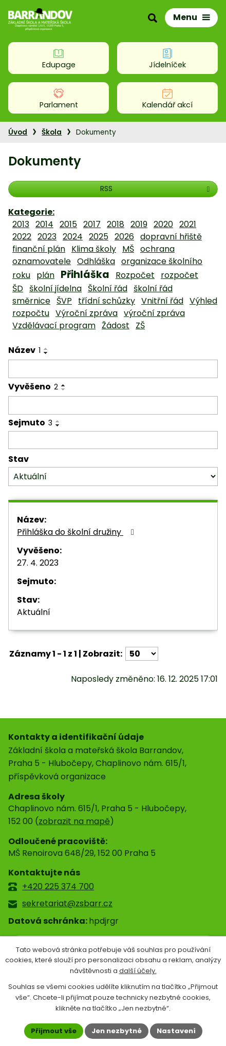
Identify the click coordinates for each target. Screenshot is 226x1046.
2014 (44, 224)
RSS (156, 188)
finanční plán (38, 249)
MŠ (128, 249)
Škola (52, 132)
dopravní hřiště (171, 236)
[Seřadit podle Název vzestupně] (46, 349)
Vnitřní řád (162, 301)
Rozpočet (135, 275)
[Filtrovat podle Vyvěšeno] (113, 405)
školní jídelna (55, 288)
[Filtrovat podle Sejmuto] (113, 440)
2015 (68, 224)
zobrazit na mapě (74, 821)
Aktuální (33, 612)
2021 (187, 224)
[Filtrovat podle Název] (113, 369)
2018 (115, 224)
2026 (124, 236)
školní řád (153, 288)
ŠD (17, 288)
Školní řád (107, 288)
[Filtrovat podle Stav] (113, 476)
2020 (163, 224)
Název (24, 350)
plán (45, 275)
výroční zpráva (154, 313)
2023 (46, 236)
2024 (73, 236)
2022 (21, 236)
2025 (98, 236)
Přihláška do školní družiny (77, 532)
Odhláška (96, 261)
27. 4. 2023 (38, 563)
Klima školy (93, 249)
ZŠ (140, 325)
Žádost (115, 325)
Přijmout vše (54, 1031)
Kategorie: (31, 212)
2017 (92, 224)
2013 (20, 224)
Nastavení (176, 1031)
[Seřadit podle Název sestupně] (46, 353)
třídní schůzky (106, 301)
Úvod (17, 132)
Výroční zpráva (86, 313)
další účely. (138, 971)
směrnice (31, 301)
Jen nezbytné (116, 1031)
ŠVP (64, 301)
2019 (138, 224)
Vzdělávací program (54, 325)
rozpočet (179, 275)
